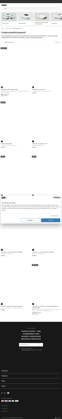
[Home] (11, 5)
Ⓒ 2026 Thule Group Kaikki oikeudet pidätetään (12, 417)
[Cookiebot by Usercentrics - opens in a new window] (54, 198)
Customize (30, 220)
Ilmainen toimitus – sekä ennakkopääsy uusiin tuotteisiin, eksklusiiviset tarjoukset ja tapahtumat (31, 335)
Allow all (50, 220)
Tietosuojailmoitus (5, 405)
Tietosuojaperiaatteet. (26, 350)
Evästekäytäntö (4, 408)
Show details (54, 215)
